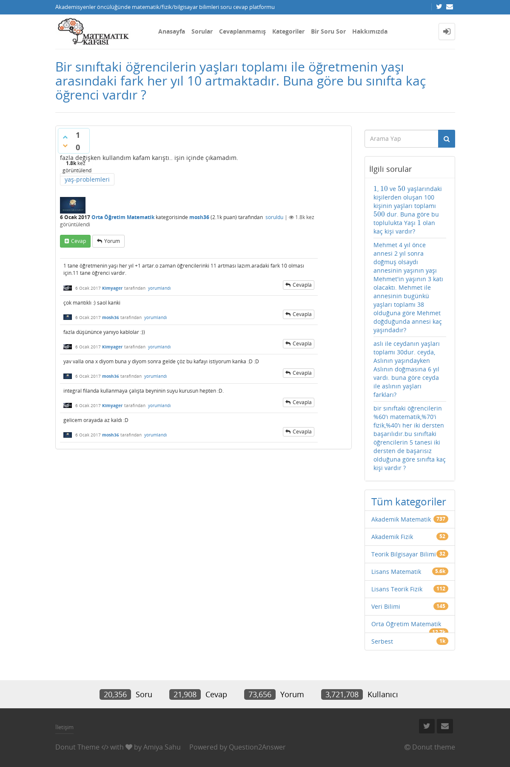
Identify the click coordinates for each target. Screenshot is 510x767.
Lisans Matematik (396, 571)
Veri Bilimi (385, 606)
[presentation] (375, 189)
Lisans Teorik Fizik (396, 589)
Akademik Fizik (392, 537)
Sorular (202, 31)
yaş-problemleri (87, 179)
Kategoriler (288, 31)
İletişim (64, 727)
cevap (78, 241)
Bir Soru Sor (328, 31)
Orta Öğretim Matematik (122, 217)
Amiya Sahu (162, 747)
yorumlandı (159, 288)
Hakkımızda (369, 31)
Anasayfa (171, 31)
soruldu (274, 217)
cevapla (302, 284)
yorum (112, 241)
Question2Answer (257, 747)
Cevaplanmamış (242, 31)
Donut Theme (77, 747)
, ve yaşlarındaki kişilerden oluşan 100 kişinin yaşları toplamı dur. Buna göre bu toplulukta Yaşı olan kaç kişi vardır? (407, 210)
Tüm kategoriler (408, 501)
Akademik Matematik (401, 519)
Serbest (382, 641)
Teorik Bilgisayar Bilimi (403, 554)
